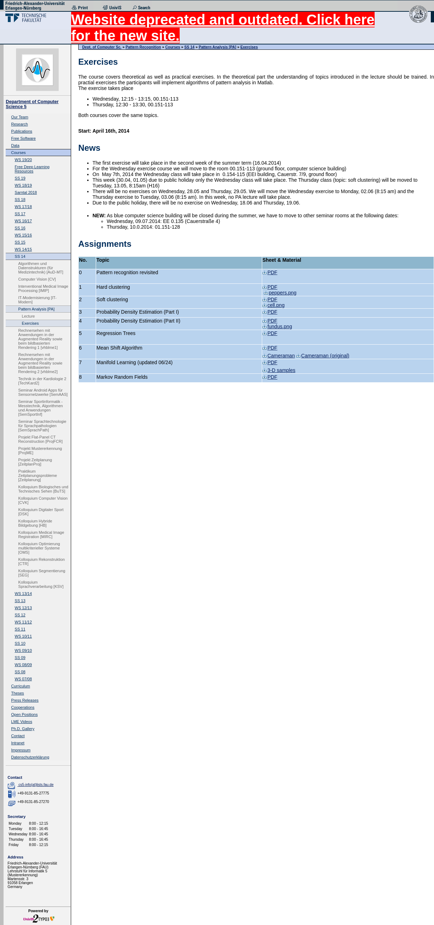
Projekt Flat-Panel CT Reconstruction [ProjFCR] (40, 439)
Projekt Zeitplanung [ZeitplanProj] (35, 462)
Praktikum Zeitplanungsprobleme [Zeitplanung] (37, 475)
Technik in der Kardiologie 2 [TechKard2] (42, 381)
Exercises (30, 323)
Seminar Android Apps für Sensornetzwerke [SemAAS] (43, 392)
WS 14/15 (23, 249)
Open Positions (24, 714)
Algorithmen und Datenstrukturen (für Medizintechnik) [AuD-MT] (40, 267)
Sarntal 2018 (26, 192)
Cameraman (279, 355)
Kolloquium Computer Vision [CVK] (43, 500)
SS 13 (20, 601)
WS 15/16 (23, 235)
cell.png (274, 305)
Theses (17, 693)
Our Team (19, 117)
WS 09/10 (23, 650)
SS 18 (20, 199)
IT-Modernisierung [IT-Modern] (37, 300)
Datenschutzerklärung (30, 757)
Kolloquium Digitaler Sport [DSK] (40, 511)
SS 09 (20, 657)
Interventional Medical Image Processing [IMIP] (43, 288)
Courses (18, 152)
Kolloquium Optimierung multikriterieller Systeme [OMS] (39, 548)
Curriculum (20, 686)
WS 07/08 (23, 679)
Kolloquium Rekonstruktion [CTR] (41, 561)
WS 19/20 (23, 160)
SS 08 (20, 672)
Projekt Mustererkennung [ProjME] (40, 450)
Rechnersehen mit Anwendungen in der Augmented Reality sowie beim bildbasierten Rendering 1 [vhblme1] (40, 339)
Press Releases (24, 700)
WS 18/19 (23, 185)
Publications (21, 131)
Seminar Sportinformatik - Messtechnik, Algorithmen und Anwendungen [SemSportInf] (40, 407)
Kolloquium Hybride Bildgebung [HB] (35, 523)
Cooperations (22, 707)
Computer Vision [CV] (37, 279)
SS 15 (20, 242)
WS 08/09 (23, 665)
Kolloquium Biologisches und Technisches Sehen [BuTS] (43, 489)
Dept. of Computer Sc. (101, 47)
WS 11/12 (23, 622)
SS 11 (20, 629)
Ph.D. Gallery (22, 729)
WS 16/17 (23, 221)
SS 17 (20, 214)
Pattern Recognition (143, 47)
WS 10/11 (23, 636)
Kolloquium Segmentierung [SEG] (41, 573)
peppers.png (280, 293)
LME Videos (21, 721)
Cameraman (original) (322, 355)
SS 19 (20, 178)
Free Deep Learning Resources (32, 169)
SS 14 (20, 256)
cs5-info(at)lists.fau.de (36, 785)
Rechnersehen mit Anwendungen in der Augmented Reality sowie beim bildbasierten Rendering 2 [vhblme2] (40, 363)
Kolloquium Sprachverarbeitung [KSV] (40, 584)
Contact (18, 736)
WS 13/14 (23, 593)
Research (19, 124)
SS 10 (20, 643)
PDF (270, 272)
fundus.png (277, 326)
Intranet (17, 743)
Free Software (23, 138)
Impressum (20, 750)
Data (15, 145)
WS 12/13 (23, 608)
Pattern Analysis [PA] (36, 309)
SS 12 (20, 615)
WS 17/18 (23, 206)
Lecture (28, 316)
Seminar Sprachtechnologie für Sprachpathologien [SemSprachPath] (42, 425)
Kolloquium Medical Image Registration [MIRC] (41, 534)
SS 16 (20, 228)
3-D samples (279, 370)
